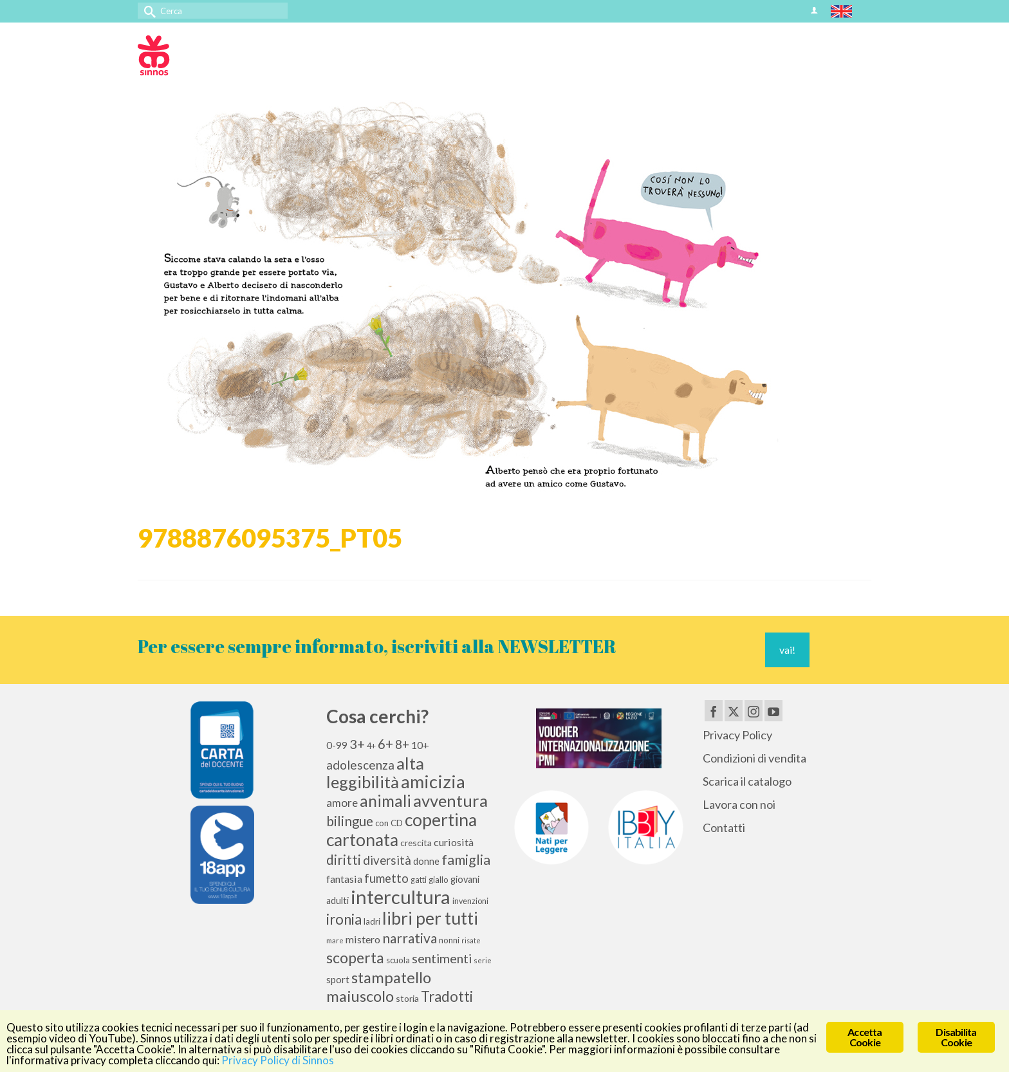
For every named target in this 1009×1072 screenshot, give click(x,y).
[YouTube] (773, 710)
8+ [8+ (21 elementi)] (402, 744)
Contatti (724, 827)
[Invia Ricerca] (147, 11)
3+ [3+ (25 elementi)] (357, 744)
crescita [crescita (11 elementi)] (416, 842)
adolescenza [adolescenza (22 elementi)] (360, 764)
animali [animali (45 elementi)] (385, 800)
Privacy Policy (737, 735)
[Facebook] (714, 710)
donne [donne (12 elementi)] (426, 861)
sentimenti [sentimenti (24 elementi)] (442, 958)
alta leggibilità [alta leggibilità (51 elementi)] (375, 772)
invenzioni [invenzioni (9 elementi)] (470, 901)
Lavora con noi (739, 804)
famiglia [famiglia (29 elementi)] (465, 859)
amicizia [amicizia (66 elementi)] (433, 781)
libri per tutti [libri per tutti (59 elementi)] (430, 918)
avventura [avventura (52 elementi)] (450, 800)
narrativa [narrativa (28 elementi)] (409, 938)
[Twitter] (734, 710)
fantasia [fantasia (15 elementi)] (344, 879)
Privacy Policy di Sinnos (277, 1060)
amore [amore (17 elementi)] (342, 802)
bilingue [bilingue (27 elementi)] (349, 821)
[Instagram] (754, 710)
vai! (787, 649)
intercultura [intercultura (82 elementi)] (400, 896)
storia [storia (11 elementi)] (407, 998)
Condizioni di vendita (754, 758)
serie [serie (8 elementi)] (483, 960)
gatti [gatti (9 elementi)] (419, 880)
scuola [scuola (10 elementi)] (398, 960)
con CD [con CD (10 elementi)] (389, 823)
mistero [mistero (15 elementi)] (363, 939)
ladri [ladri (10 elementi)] (372, 921)
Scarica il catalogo (747, 781)
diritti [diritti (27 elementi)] (343, 859)
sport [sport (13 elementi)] (337, 979)
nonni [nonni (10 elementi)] (449, 940)
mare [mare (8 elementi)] (335, 940)
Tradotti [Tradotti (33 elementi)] (447, 996)
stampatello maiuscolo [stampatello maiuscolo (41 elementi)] (378, 986)
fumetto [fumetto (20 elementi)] (386, 878)
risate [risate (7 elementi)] (471, 940)
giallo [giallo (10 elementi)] (439, 879)
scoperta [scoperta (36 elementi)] (355, 957)
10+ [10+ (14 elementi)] (420, 745)
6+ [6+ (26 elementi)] (385, 744)
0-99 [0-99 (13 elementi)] (336, 745)
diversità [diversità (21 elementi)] (387, 860)
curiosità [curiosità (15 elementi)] (454, 842)
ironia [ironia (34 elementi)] (344, 919)
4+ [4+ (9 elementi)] (371, 746)
